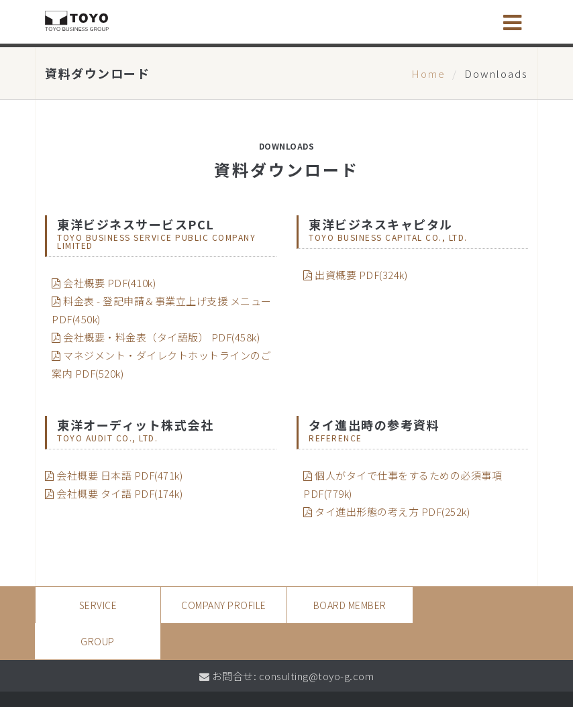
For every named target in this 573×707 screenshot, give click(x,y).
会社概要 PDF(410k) (104, 283)
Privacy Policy (84, 684)
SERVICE (98, 605)
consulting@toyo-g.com (316, 640)
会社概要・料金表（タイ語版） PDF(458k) (156, 337)
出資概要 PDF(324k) (355, 275)
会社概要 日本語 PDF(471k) (114, 475)
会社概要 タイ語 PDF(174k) (114, 493)
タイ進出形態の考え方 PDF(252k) (386, 511)
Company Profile (223, 605)
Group (475, 605)
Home (428, 73)
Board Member (349, 605)
